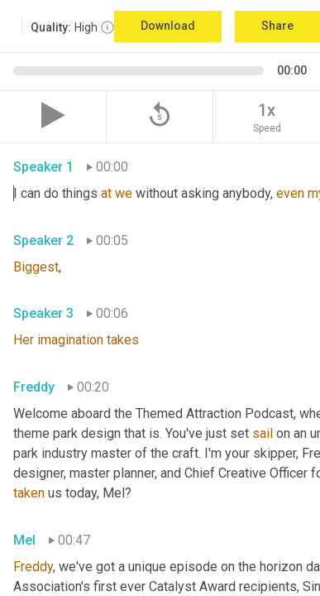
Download (168, 25)
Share (277, 25)
